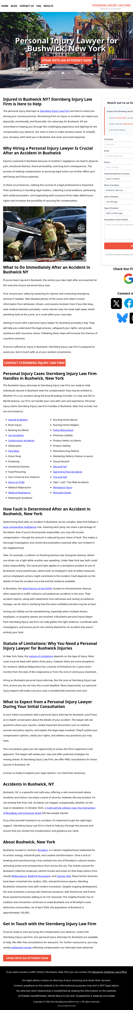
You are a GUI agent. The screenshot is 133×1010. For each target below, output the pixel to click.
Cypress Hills (64, 876)
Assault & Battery (18, 419)
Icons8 (73, 1006)
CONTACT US (27, 5)
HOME (4, 5)
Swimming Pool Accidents (67, 471)
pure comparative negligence (19, 527)
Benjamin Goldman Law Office (109, 972)
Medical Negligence (19, 492)
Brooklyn (43, 850)
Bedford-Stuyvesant (39, 876)
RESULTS (48, 5)
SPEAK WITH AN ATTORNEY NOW (66, 60)
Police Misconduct (63, 430)
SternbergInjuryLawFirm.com (65, 1001)
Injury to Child (16, 482)
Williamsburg (19, 876)
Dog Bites (13, 451)
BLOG (14, 5)
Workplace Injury (62, 487)
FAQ (38, 5)
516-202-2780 (120, 118)
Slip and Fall (59, 466)
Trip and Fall (60, 477)
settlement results (21, 947)
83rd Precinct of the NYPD (37, 588)
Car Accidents (16, 435)
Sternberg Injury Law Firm (55, 111)
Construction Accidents (21, 440)
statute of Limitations (41, 656)
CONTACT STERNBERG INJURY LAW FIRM (35, 363)
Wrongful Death (62, 492)
